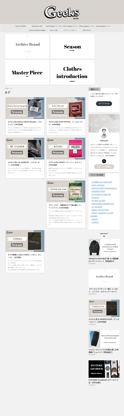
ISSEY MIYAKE (97, 149)
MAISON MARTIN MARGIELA (102, 152)
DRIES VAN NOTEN (99, 171)
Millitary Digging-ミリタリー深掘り (86, 26)
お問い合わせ (87, 30)
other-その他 (54, 30)
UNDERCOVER (97, 155)
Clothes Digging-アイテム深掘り (70, 26)
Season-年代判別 (20, 26)
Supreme (95, 160)
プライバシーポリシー (70, 30)
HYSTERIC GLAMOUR (100, 157)
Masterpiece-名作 (37, 26)
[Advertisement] (25, 162)
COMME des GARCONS (100, 146)
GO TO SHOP (104, 68)
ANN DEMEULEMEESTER (101, 166)
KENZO (94, 177)
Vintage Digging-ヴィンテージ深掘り (103, 26)
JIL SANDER (96, 169)
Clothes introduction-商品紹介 (37, 30)
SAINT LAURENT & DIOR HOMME (104, 174)
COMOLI (95, 180)
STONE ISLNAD (97, 163)
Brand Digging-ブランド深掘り (54, 26)
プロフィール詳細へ (104, 131)
